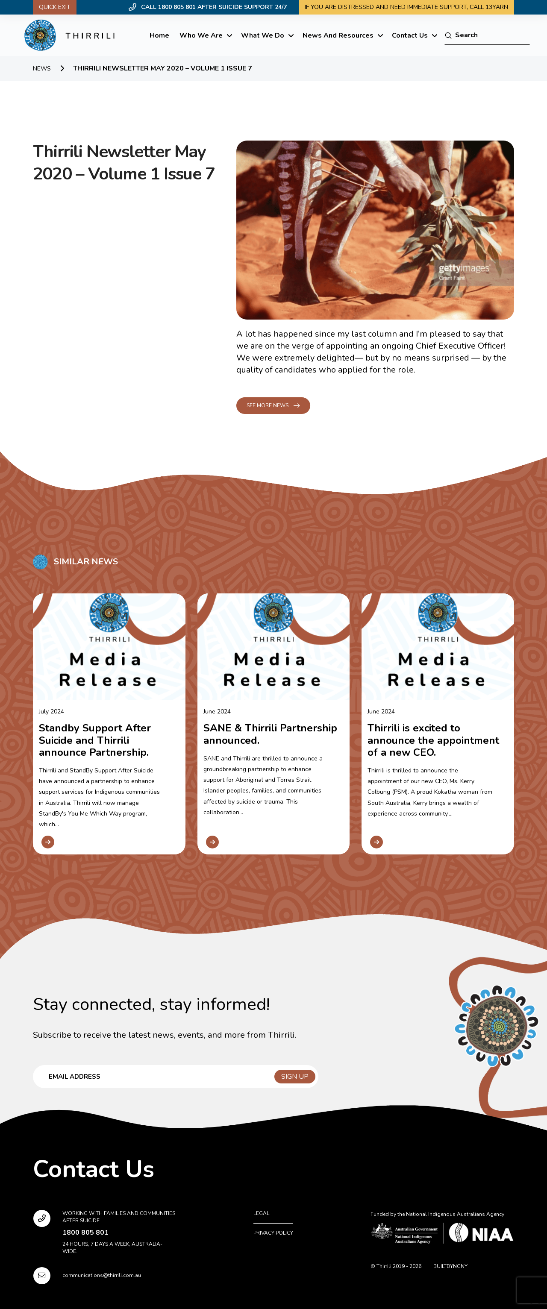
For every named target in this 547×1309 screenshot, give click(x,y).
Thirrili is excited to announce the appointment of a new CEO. (433, 740)
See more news (267, 405)
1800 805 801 (85, 1232)
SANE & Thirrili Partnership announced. (270, 734)
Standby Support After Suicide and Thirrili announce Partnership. (95, 740)
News (42, 69)
